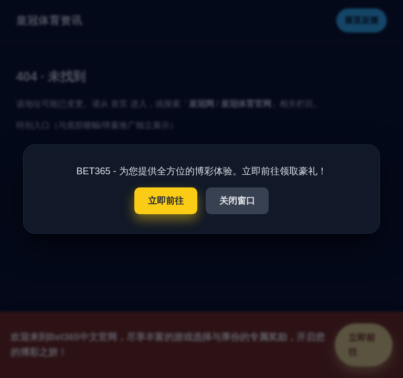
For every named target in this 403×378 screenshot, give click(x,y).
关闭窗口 (237, 201)
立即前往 (166, 201)
